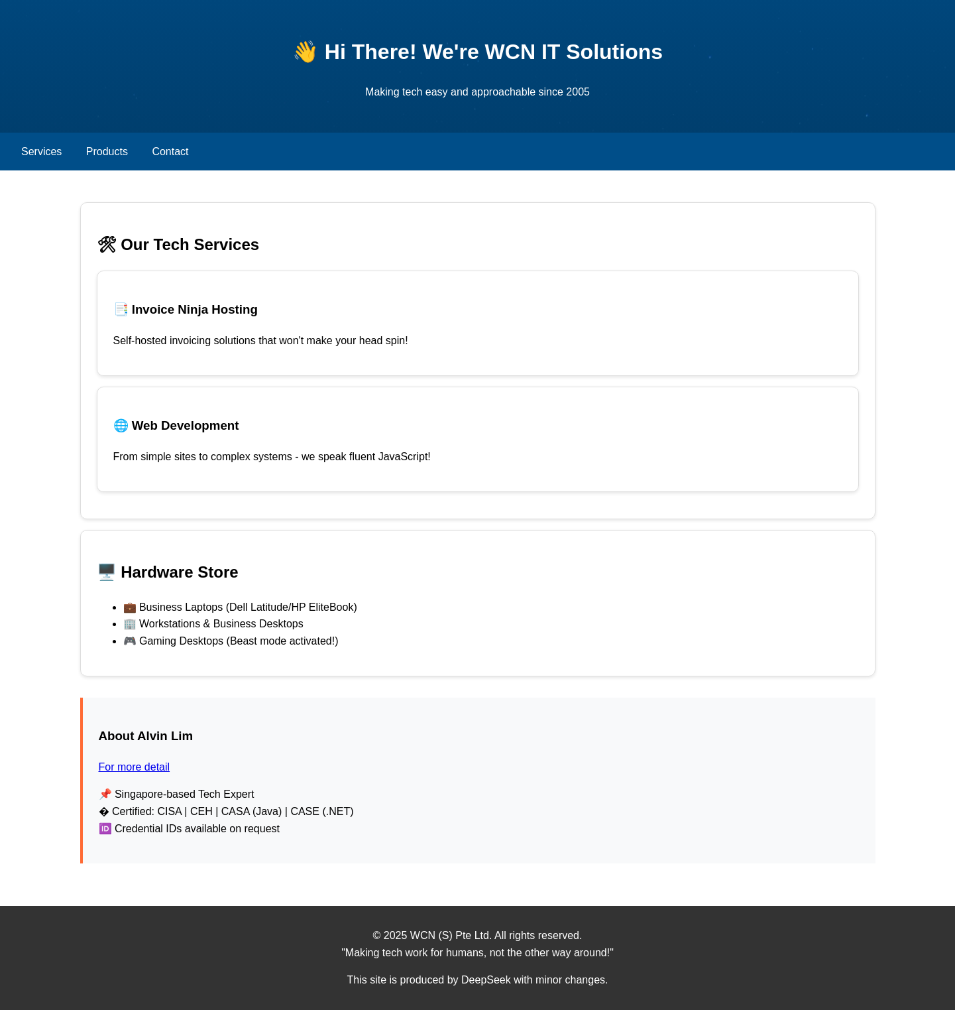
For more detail (134, 767)
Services (41, 151)
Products (107, 151)
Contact (170, 151)
